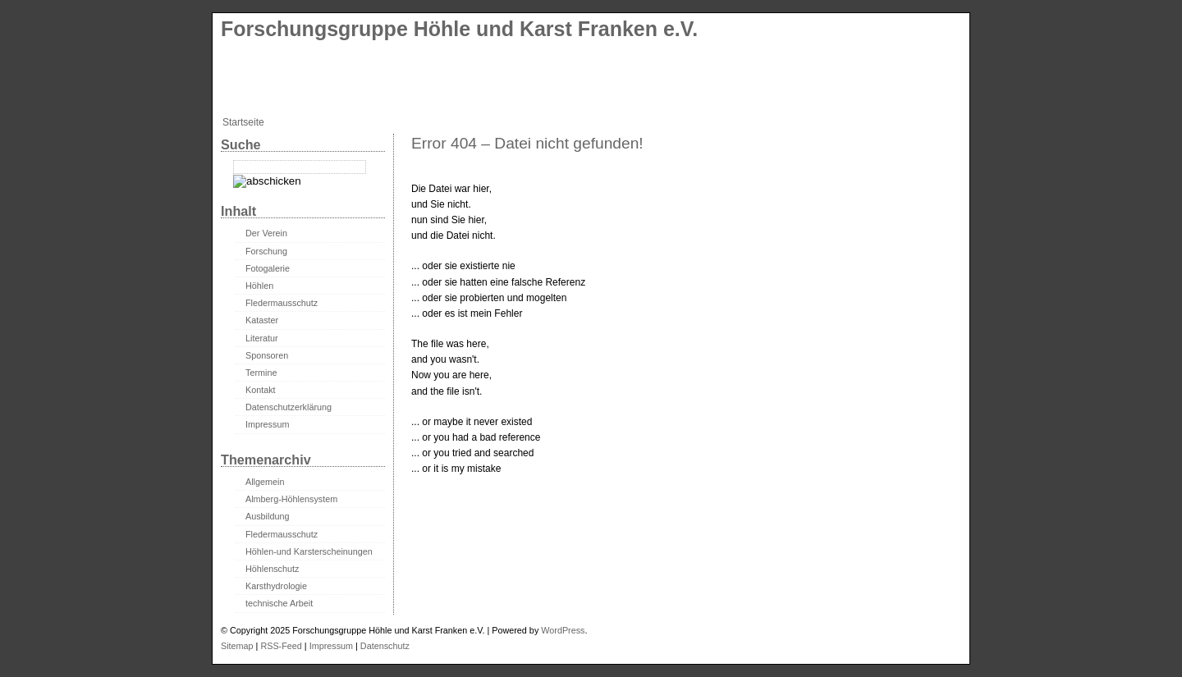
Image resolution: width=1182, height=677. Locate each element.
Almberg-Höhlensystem (291, 499)
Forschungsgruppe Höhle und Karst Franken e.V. (459, 28)
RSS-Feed (280, 646)
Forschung (266, 251)
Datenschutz (385, 646)
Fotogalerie (267, 268)
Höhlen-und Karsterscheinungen (309, 551)
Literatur (261, 338)
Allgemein (264, 482)
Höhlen (259, 285)
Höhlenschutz (272, 569)
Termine (261, 372)
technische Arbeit (279, 603)
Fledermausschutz (281, 303)
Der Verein (266, 233)
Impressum (267, 424)
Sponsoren (266, 355)
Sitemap (237, 646)
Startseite (243, 122)
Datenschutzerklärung (288, 407)
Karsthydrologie (276, 586)
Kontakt (260, 390)
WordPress (562, 630)
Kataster (261, 320)
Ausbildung (267, 516)
